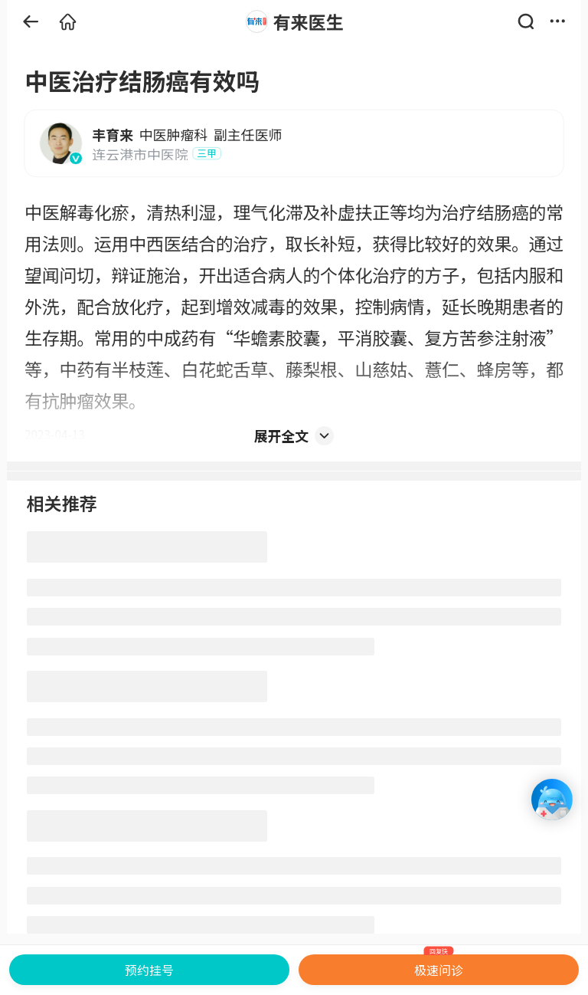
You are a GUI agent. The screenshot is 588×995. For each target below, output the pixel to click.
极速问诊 (439, 966)
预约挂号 (149, 970)
